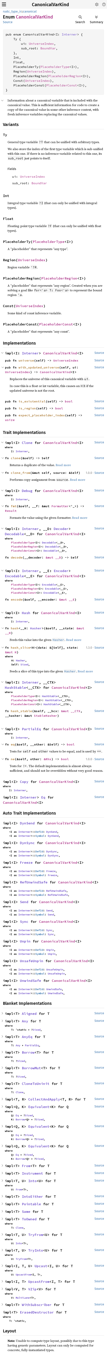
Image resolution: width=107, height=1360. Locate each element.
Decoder (61, 529)
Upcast (41, 1266)
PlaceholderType (54, 67)
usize (10, 420)
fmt (14, 506)
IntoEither (32, 1196)
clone (15, 458)
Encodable (14, 576)
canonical (30, 11)
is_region (27, 408)
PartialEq (31, 729)
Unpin (25, 941)
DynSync (27, 843)
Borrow (28, 1052)
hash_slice (20, 647)
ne (13, 759)
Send (24, 902)
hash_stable (21, 711)
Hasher (36, 628)
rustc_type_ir (12, 11)
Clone (27, 442)
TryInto (35, 1250)
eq (13, 744)
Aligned (29, 1013)
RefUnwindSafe (34, 882)
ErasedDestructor (37, 1312)
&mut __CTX (70, 711)
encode (16, 599)
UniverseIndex (41, 44)
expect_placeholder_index (42, 415)
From (26, 1166)
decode (16, 557)
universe (26, 360)
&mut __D (53, 557)
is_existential (32, 401)
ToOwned (29, 1219)
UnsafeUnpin (31, 961)
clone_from (20, 473)
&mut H (11, 652)
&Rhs (47, 759)
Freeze (26, 862)
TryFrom (35, 1234)
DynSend (27, 823)
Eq (43, 797)
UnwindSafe (30, 980)
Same (26, 1211)
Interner (69, 34)
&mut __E (67, 599)
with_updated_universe (39, 367)
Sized (24, 664)
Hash (26, 613)
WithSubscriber (37, 1305)
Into (32, 1181)
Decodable (14, 534)
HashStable (15, 687)
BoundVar (48, 48)
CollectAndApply (44, 1099)
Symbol (40, 836)
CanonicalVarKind (50, 4)
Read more (63, 465)
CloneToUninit (35, 1083)
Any (25, 1021)
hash (15, 628)
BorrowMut (31, 1068)
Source (8, 22)
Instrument (32, 1173)
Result (11, 511)
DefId (39, 831)
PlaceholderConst (61, 85)
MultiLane (23, 1297)
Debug (27, 491)
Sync (24, 921)
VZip (32, 1289)
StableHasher (45, 716)
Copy (24, 781)
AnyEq (27, 1037)
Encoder (61, 571)
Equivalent (38, 1107)
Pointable (31, 1204)
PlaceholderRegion (64, 76)
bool (69, 401)
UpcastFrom (23, 1274)
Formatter (60, 506)
